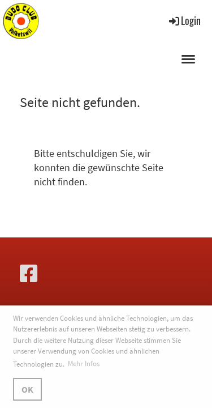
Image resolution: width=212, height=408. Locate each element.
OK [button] (27, 389)
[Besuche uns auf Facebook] (29, 274)
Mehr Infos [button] (83, 363)
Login (184, 20)
